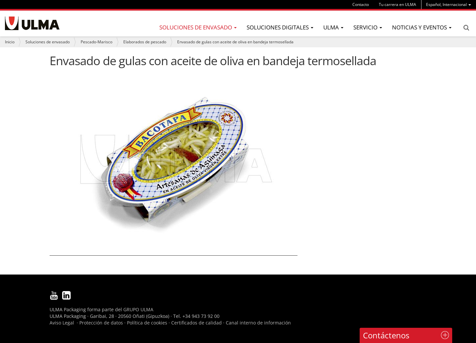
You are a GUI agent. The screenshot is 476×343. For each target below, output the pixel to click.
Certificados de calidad (196, 323)
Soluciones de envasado (47, 42)
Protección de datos (101, 323)
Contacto (360, 4)
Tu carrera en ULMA (397, 4)
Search (466, 28)
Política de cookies (147, 323)
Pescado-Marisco (96, 42)
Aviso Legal (62, 323)
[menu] (448, 4)
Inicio (10, 42)
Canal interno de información (258, 323)
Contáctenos (386, 335)
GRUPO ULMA (138, 309)
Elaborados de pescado (144, 42)
